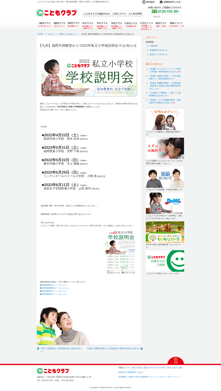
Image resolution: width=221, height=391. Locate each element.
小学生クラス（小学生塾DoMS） (131, 25)
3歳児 (145, 368)
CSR (136, 377)
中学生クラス (146, 25)
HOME (40, 34)
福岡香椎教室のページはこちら (54, 294)
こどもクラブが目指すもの (96, 13)
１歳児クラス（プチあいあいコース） (44, 25)
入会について (119, 13)
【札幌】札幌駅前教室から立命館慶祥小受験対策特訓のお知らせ (113, 348)
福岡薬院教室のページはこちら (54, 285)
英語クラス (161, 25)
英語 (175, 368)
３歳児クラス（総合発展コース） (73, 25)
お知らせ (51, 34)
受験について (176, 25)
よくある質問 (135, 13)
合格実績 (154, 46)
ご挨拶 (130, 377)
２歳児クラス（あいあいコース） (59, 25)
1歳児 (133, 368)
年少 (152, 368)
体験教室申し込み (134, 372)
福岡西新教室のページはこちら (54, 291)
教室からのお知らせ (67, 34)
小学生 (169, 368)
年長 (162, 368)
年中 (157, 368)
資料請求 (122, 372)
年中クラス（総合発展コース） (102, 25)
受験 (180, 368)
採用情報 (143, 377)
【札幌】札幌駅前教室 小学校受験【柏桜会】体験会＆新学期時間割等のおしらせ (165, 86)
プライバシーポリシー (158, 377)
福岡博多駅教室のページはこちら (55, 288)
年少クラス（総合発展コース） (88, 25)
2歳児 (139, 368)
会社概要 (122, 377)
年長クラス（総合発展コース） (117, 25)
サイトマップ (174, 377)
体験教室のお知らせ (159, 50)
